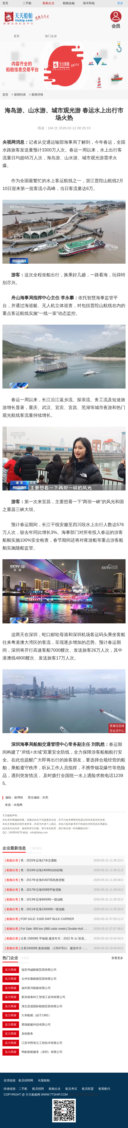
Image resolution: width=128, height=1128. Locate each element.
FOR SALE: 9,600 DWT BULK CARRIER (39, 919)
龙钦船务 (27, 1033)
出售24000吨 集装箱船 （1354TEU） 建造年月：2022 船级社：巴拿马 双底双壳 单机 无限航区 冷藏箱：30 (46, 948)
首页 (5, 3)
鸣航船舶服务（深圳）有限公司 (41, 1052)
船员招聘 (38, 1088)
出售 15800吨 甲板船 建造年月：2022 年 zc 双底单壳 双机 (46, 938)
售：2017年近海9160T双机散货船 (35, 880)
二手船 (27, 3)
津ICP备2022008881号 (83, 1094)
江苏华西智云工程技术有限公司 (41, 1043)
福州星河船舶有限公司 (36, 988)
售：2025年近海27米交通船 (31, 860)
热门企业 (51, 36)
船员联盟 (88, 1088)
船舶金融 (69, 3)
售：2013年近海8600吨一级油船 (34, 899)
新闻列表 (20, 94)
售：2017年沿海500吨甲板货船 (33, 889)
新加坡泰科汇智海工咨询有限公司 (43, 997)
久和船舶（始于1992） (36, 1015)
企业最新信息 (14, 848)
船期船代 (104, 1088)
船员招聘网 (26, 1080)
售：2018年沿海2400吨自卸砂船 (34, 870)
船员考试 (71, 1088)
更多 (120, 3)
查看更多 (117, 958)
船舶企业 (48, 3)
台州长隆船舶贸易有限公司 (39, 978)
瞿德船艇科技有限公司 (36, 1024)
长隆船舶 (44, 1080)
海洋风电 (89, 3)
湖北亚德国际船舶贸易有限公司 (41, 1006)
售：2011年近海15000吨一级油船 (35, 909)
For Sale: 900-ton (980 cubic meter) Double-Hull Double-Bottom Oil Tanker (46, 928)
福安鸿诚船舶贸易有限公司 (39, 969)
